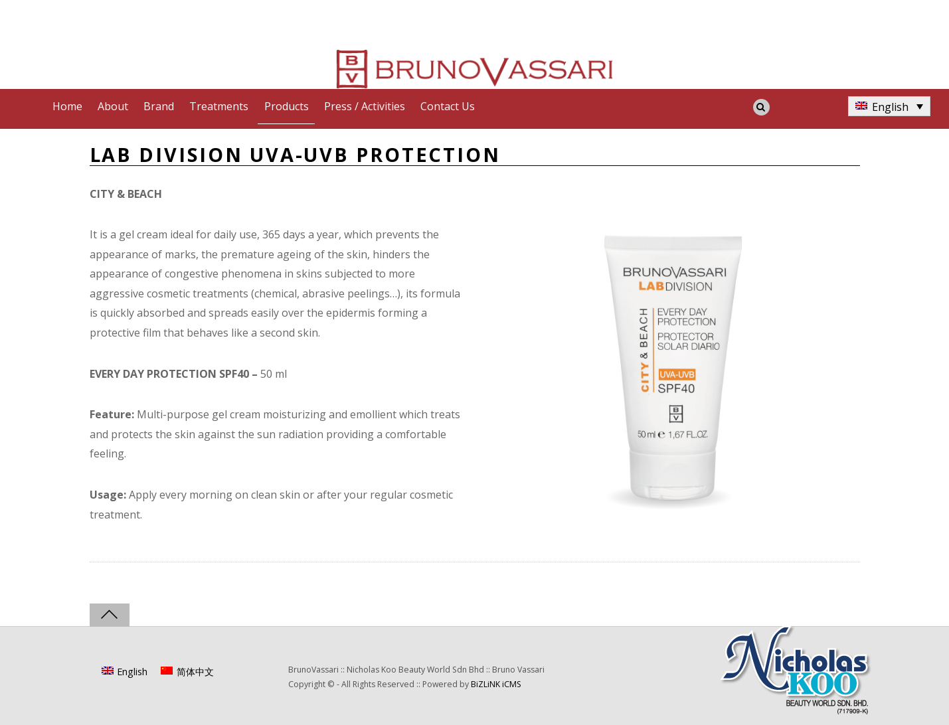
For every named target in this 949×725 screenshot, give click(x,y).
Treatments (218, 106)
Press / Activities (364, 106)
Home (67, 106)
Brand (158, 106)
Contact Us (447, 106)
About (113, 106)
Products (286, 106)
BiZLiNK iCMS (496, 684)
